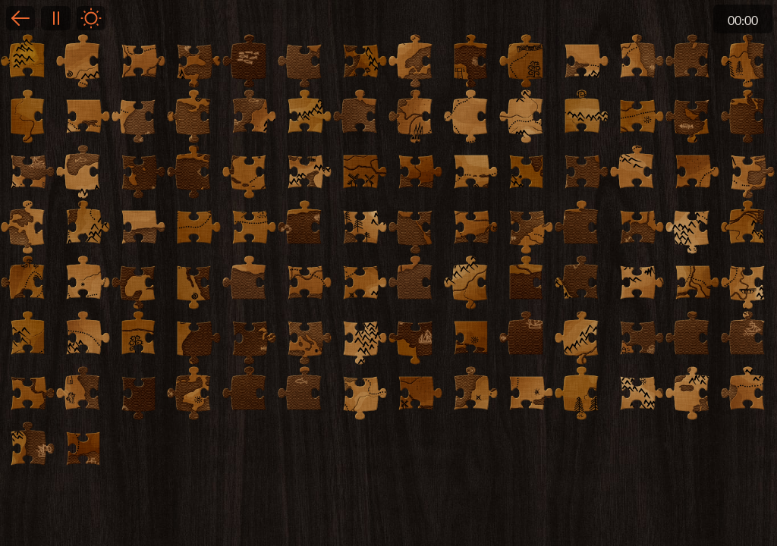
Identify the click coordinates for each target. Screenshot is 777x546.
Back (20, 18)
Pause (55, 18)
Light (91, 18)
